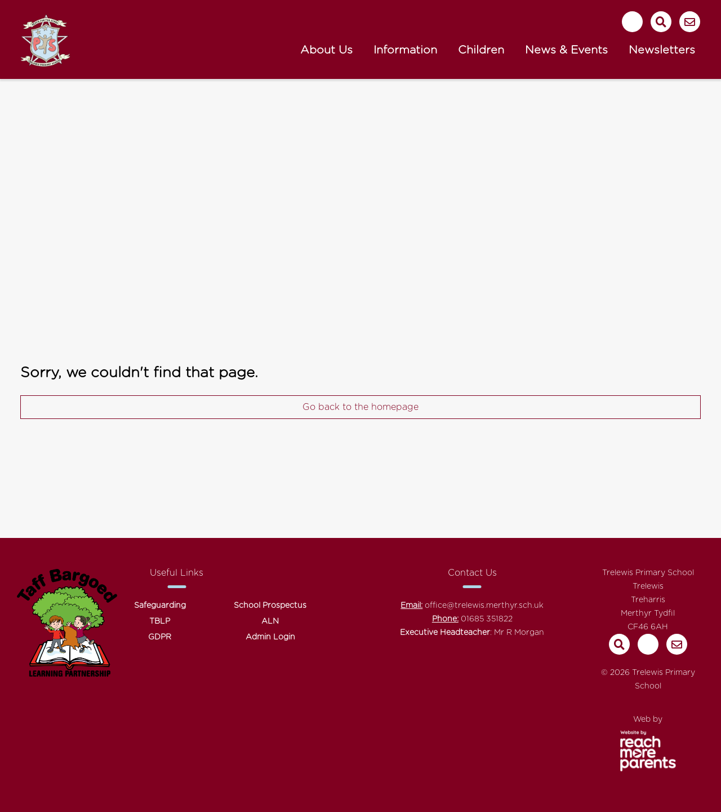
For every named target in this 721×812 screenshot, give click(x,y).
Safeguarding (160, 606)
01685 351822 (487, 619)
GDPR (159, 637)
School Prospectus (270, 606)
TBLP (159, 621)
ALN (270, 621)
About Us (326, 50)
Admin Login (270, 637)
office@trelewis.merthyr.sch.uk (484, 606)
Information (405, 50)
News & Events (566, 50)
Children (481, 50)
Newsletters (662, 50)
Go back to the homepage (360, 407)
